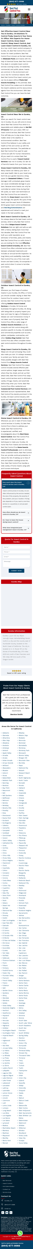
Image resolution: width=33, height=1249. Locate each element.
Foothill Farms (8, 970)
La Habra (6, 1050)
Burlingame (7, 823)
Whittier (21, 1125)
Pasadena (22, 828)
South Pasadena (25, 1025)
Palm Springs (23, 818)
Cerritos (5, 848)
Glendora (6, 1000)
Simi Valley (23, 1010)
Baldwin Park (7, 780)
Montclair (22, 743)
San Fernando (24, 938)
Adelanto (6, 733)
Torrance (22, 1058)
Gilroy (5, 995)
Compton (6, 873)
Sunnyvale (22, 1045)
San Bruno (22, 920)
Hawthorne (7, 1013)
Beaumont (6, 790)
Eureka (8, 25)
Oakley (21, 790)
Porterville (22, 853)
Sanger (21, 975)
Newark (21, 770)
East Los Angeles (9, 920)
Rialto (21, 888)
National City (23, 768)
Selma (21, 1008)
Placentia (22, 840)
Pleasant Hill (23, 845)
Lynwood (6, 1123)
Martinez (6, 1133)
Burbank (6, 820)
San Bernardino (24, 918)
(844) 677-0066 (10, 1245)
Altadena (6, 743)
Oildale (21, 795)
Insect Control (7, 1183)
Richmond (22, 890)
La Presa (6, 1058)
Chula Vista (7, 858)
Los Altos (6, 1113)
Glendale (6, 998)
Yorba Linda (23, 1135)
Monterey (22, 748)
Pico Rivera (23, 835)
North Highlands (25, 778)
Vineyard (22, 1090)
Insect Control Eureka (18, 25)
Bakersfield (7, 778)
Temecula (22, 1048)
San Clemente (24, 930)
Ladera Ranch (8, 1068)
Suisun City (23, 1043)
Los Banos (6, 1118)
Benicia (5, 803)
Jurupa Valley (7, 1048)
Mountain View (24, 760)
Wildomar (22, 1128)
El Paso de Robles (9, 940)
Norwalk (22, 783)
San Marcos (23, 963)
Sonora (21, 1018)
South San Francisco (22, 1029)
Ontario (21, 798)
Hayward (6, 1015)
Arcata (5, 758)
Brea (4, 813)
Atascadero (7, 768)
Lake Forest (7, 1080)
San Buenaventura (24, 924)
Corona (5, 878)
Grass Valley (7, 1005)
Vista (20, 1095)
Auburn (5, 773)
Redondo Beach (24, 880)
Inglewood (6, 1040)
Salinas (21, 915)
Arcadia (5, 755)
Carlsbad (6, 833)
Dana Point (7, 895)
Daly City (6, 893)
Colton (5, 870)
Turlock (21, 1065)
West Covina (23, 1108)
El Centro (6, 930)
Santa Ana (22, 978)
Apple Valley (7, 753)
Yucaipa (21, 1140)
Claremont (6, 863)
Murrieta (22, 763)
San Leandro (23, 955)
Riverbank (22, 895)
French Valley (7, 980)
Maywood (6, 1135)
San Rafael (23, 970)
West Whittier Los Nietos (25, 1117)
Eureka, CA (8, 1200)
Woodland (22, 1133)
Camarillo (6, 828)
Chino (5, 853)
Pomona (22, 850)
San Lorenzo (23, 958)
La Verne (6, 1065)
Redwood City (24, 883)
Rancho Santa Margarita (24, 872)
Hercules (6, 1020)
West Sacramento (25, 1113)
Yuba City (22, 1138)
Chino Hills (6, 855)
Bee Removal (7, 1180)
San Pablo (22, 968)
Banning (6, 783)
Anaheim (6, 745)
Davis (4, 900)
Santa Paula (23, 995)
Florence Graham (9, 960)
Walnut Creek (24, 1100)
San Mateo (23, 965)
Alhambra (6, 738)
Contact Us (6, 1189)
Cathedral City (8, 843)
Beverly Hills (7, 808)
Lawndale (6, 1090)
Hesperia (6, 1023)
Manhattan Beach (9, 1128)
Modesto (22, 738)
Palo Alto (22, 823)
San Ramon (23, 973)
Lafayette (6, 1070)
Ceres (4, 845)
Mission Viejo (23, 735)
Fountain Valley (8, 975)
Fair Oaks (6, 953)
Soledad (22, 1013)
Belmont (6, 800)
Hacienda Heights (9, 1008)
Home (3, 25)
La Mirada (6, 1055)
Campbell (6, 830)
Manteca (6, 1130)
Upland (21, 1080)
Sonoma (22, 1015)
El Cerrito (6, 933)
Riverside (22, 898)
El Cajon (5, 928)
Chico (5, 850)
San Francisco (24, 940)
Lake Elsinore (7, 1078)
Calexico (5, 825)
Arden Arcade (7, 760)
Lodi (4, 1103)
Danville (5, 898)
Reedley (21, 885)
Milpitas (21, 733)
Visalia (21, 1093)
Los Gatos (6, 1120)
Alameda (6, 735)
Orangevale (23, 803)
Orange (21, 800)
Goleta (5, 1003)
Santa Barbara (24, 980)
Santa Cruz (23, 988)
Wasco (21, 1103)
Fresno (5, 983)
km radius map (16, 604)
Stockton (22, 1040)
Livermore (6, 1100)
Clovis (5, 865)
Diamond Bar (7, 910)
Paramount (23, 825)
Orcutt (21, 805)
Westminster (23, 1120)
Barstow (5, 785)
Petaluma (22, 833)
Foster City (6, 973)
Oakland (22, 788)
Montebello (23, 745)
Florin (5, 963)
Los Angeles (7, 1115)
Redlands (22, 878)
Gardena (6, 993)
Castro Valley (7, 840)
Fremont (6, 978)
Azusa (5, 775)
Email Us (8, 1208)
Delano (5, 903)
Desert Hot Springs (6, 907)
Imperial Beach (8, 1035)
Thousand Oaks (24, 1055)
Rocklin (21, 900)
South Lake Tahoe (25, 1023)
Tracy (21, 1060)
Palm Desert (23, 815)
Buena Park (7, 818)
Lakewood (6, 1083)
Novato (21, 785)
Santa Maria (23, 990)
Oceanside (22, 793)
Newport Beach (24, 773)
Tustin (21, 1068)
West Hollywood (24, 1110)
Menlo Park (7, 1140)
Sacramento (23, 913)
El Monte (6, 938)
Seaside (21, 1005)
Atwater (5, 770)
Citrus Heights (8, 860)
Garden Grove (7, 990)
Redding (22, 875)
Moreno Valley (24, 755)
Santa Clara (23, 983)
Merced (5, 1143)
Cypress (5, 890)
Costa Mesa (7, 880)
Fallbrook (6, 958)
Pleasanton (23, 848)
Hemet (5, 1018)
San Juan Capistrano (23, 952)
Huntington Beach (9, 1030)
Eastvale (6, 925)
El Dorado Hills (8, 935)
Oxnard (21, 810)
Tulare (21, 1063)
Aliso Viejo (6, 740)
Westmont (22, 1123)
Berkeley (6, 805)
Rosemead (22, 905)
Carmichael (7, 835)
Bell (4, 793)
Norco (21, 775)
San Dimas (23, 935)
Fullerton (6, 985)
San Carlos (23, 928)
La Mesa (6, 1053)
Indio (4, 1038)
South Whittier (24, 1033)
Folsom (5, 965)
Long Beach (7, 1110)
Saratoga (22, 1003)
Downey (5, 915)
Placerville (22, 843)
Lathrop (5, 1088)
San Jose (22, 948)
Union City (22, 1078)
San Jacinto (23, 945)
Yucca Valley (23, 1143)
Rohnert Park (23, 903)
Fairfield (5, 955)
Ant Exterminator (8, 1186)
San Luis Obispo (24, 960)
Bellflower (6, 798)
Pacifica (21, 813)
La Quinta (6, 1063)
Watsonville (23, 1105)
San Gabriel (23, 943)
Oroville (21, 808)
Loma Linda (7, 1105)
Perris (21, 830)
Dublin (5, 918)
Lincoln (5, 1098)
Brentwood (6, 815)
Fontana (6, 968)
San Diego (22, 933)
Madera (5, 1125)
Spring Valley (23, 1035)
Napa (21, 765)
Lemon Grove (7, 1093)
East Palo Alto (8, 923)
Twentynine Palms (23, 1072)
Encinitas (6, 945)
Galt (4, 988)
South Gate (23, 1020)
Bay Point (6, 788)
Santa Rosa (23, 998)
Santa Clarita (23, 985)
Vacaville (22, 1083)
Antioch (5, 750)
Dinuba (5, 913)
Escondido (6, 948)
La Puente (6, 1060)
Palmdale (22, 820)
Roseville (22, 908)
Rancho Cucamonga (23, 862)
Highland (6, 1025)
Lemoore (6, 1095)
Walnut (21, 1098)
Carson (5, 838)
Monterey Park (24, 750)
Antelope (6, 748)
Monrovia (22, 740)
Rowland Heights (25, 910)
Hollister (5, 1028)
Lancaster (6, 1085)
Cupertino (6, 888)
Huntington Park (9, 1033)
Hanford (6, 1010)
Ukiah (21, 1075)
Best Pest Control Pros (21, 1236)
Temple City (23, 1053)
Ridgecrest (22, 893)
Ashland (5, 765)
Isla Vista (6, 1045)
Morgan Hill (23, 758)
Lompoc (5, 1108)
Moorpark (22, 753)
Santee (21, 1000)
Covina (5, 883)
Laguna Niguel (8, 1075)
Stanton (22, 1038)
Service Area (7, 1192)
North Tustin (23, 780)
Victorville (22, 1088)
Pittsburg (22, 838)
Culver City (6, 885)
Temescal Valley (24, 1050)
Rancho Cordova (25, 858)
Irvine (5, 1043)
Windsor (22, 1130)
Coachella (6, 868)
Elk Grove (6, 943)
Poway (21, 855)
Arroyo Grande (8, 763)
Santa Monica (24, 993)
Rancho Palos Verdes (24, 867)
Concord (6, 875)
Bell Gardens (7, 795)
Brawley (5, 810)
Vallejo (21, 1085)
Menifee (5, 1138)
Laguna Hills (7, 1073)
